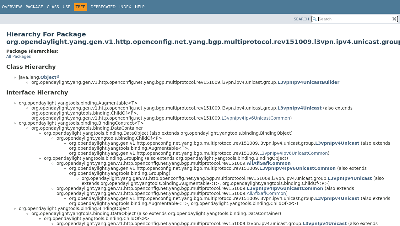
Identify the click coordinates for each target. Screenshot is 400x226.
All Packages (18, 56)
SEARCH (301, 19)
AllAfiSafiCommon (269, 163)
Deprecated (103, 7)
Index (125, 7)
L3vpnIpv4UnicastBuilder (308, 82)
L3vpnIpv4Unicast (300, 107)
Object (48, 77)
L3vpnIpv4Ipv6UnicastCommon (256, 118)
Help (140, 7)
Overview (12, 7)
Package (34, 7)
